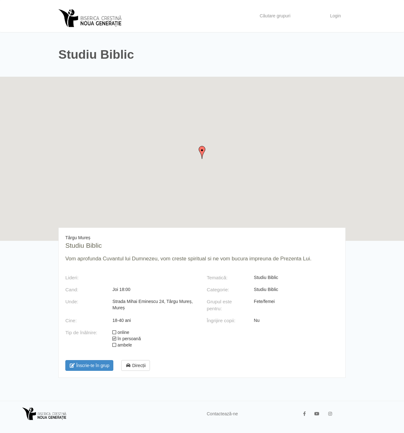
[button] (202, 152)
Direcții (135, 365)
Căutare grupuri (275, 15)
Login (335, 15)
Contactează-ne (222, 413)
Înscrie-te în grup (89, 365)
